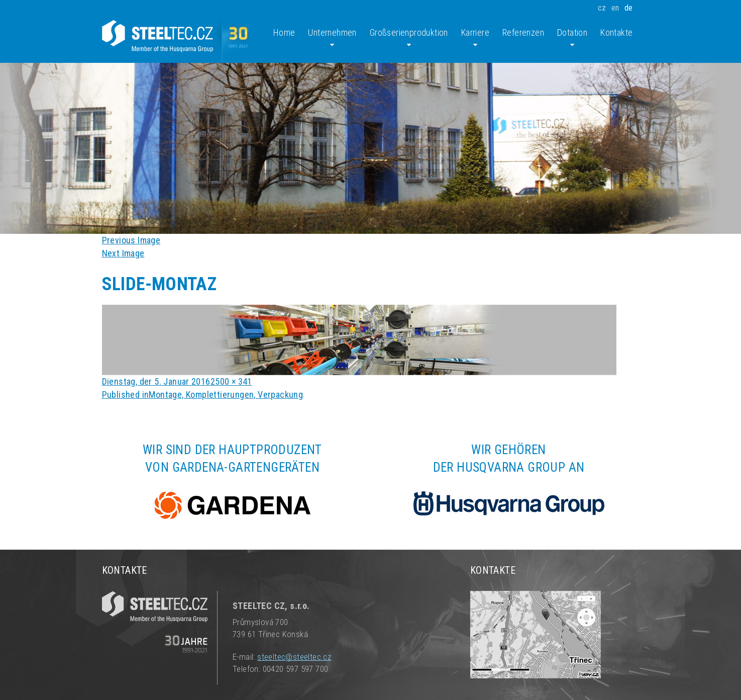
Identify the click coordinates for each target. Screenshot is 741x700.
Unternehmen (332, 38)
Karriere (475, 38)
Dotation (572, 38)
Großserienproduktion (409, 38)
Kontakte (616, 32)
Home (284, 32)
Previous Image (131, 240)
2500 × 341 (231, 381)
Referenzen (523, 32)
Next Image (123, 253)
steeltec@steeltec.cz (294, 657)
